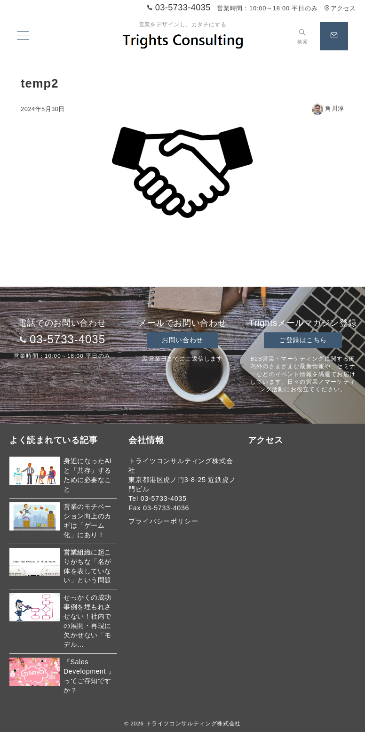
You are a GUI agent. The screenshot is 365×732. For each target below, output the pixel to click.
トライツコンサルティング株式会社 (193, 723)
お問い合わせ (182, 340)
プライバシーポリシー (163, 521)
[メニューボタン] (23, 36)
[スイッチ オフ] (303, 36)
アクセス (340, 8)
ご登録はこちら (303, 340)
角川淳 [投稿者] (328, 108)
